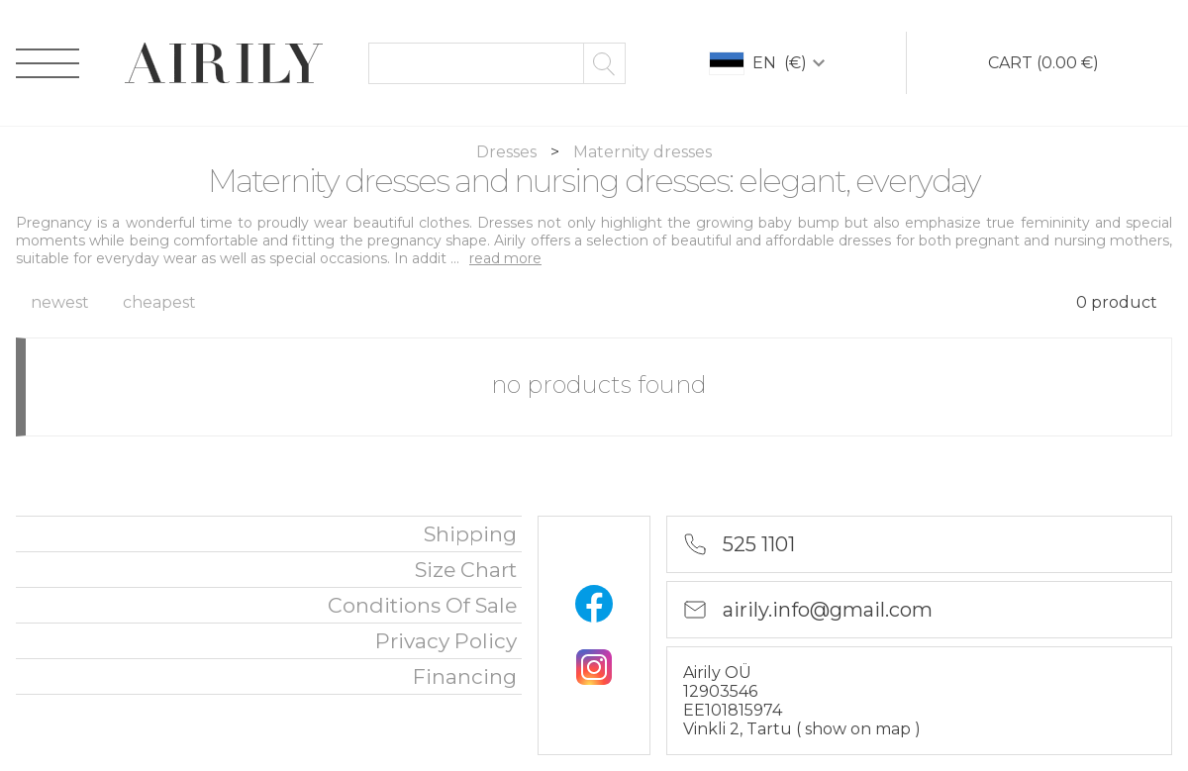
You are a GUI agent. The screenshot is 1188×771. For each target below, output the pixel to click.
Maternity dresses (642, 152)
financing (465, 676)
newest (60, 302)
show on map (860, 729)
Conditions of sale (422, 605)
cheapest (159, 302)
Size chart (466, 569)
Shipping (470, 534)
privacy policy (446, 640)
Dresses (508, 152)
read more (505, 258)
